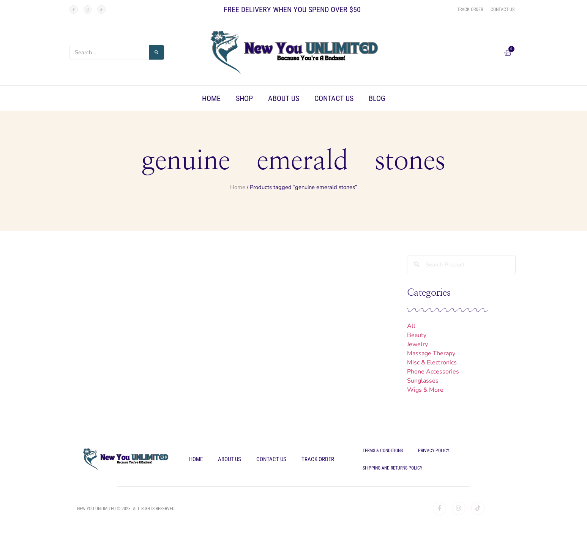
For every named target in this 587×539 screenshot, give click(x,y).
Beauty (416, 335)
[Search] (156, 52)
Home (211, 98)
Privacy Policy (433, 450)
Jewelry (417, 344)
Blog (377, 98)
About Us (283, 98)
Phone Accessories (433, 371)
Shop (244, 98)
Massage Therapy (431, 353)
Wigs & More (425, 390)
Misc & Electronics (432, 362)
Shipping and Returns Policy (392, 468)
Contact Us (333, 98)
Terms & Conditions (383, 450)
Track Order (317, 459)
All (411, 326)
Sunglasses (423, 381)
